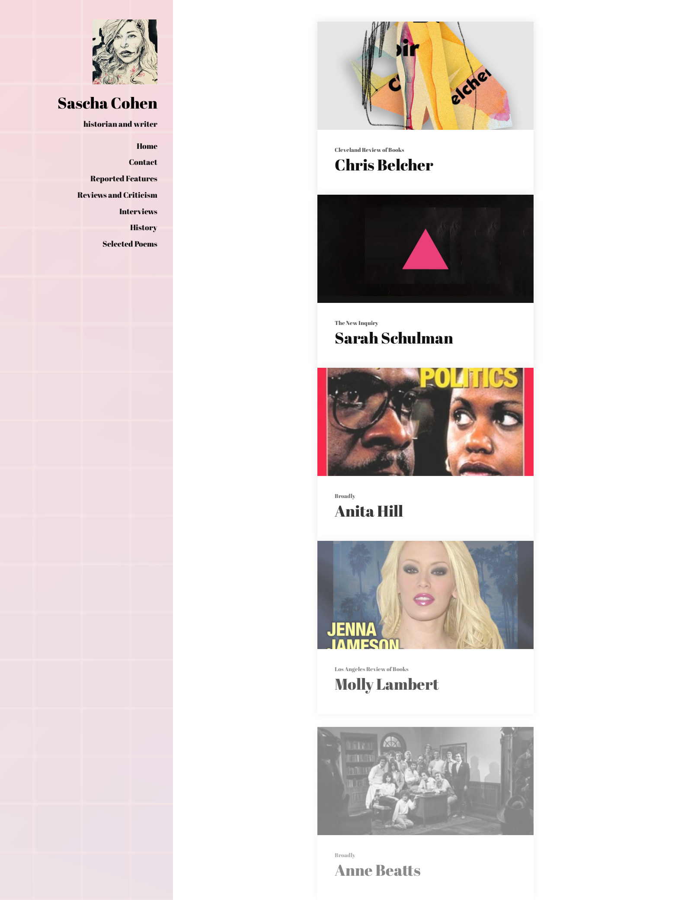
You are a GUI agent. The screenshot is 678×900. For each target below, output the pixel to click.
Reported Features (123, 178)
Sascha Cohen (107, 102)
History (143, 227)
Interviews (138, 211)
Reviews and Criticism (117, 195)
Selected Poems (129, 243)
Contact (143, 162)
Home (147, 146)
